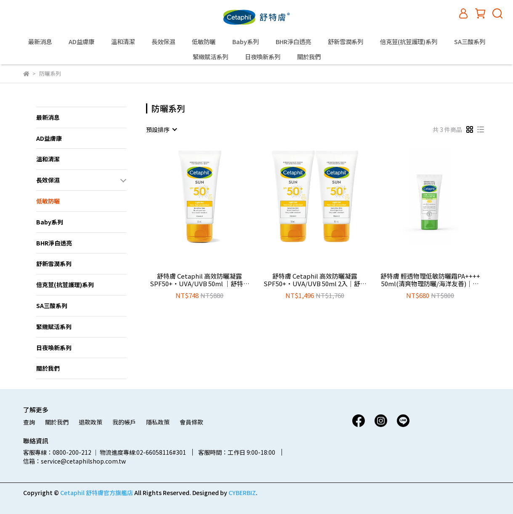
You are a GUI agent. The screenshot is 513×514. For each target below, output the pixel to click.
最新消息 (40, 41)
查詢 (29, 422)
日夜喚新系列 (262, 57)
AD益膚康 (81, 41)
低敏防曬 (203, 41)
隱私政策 (158, 422)
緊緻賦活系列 (210, 57)
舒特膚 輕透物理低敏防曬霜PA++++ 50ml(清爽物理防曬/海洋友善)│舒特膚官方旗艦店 (430, 279)
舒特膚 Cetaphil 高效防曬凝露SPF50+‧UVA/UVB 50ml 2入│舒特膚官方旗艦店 (315, 279)
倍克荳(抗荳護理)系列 (408, 41)
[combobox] (161, 129)
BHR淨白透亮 (293, 41)
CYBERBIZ (242, 492)
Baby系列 (245, 41)
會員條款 (191, 422)
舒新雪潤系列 (345, 41)
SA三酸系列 (469, 41)
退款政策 (90, 422)
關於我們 (309, 57)
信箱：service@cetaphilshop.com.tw (74, 461)
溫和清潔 (123, 41)
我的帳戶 (124, 422)
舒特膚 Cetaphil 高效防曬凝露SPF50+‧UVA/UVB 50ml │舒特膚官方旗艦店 (200, 279)
